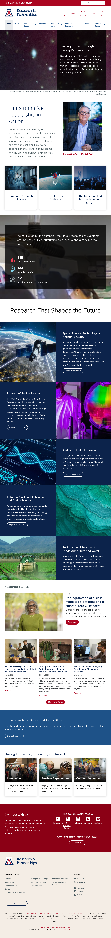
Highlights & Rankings (39, 879)
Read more (72, 622)
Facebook (58, 823)
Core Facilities (36, 886)
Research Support (28, 24)
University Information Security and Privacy (55, 927)
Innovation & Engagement (70, 24)
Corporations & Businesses (15, 892)
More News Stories (55, 702)
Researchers (9, 882)
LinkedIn (88, 823)
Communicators (11, 886)
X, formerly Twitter (67, 826)
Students (42, 23)
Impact (87, 23)
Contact (73, 13)
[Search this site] (90, 3)
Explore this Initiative (17, 427)
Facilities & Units (55, 24)
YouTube (98, 823)
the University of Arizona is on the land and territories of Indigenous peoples (55, 913)
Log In (16, 903)
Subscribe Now (77, 843)
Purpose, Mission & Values (59, 883)
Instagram (78, 823)
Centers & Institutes (38, 882)
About (17, 23)
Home (8, 23)
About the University (60, 879)
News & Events (98, 24)
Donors (7, 889)
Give (93, 13)
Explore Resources (14, 736)
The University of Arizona (72, 930)
